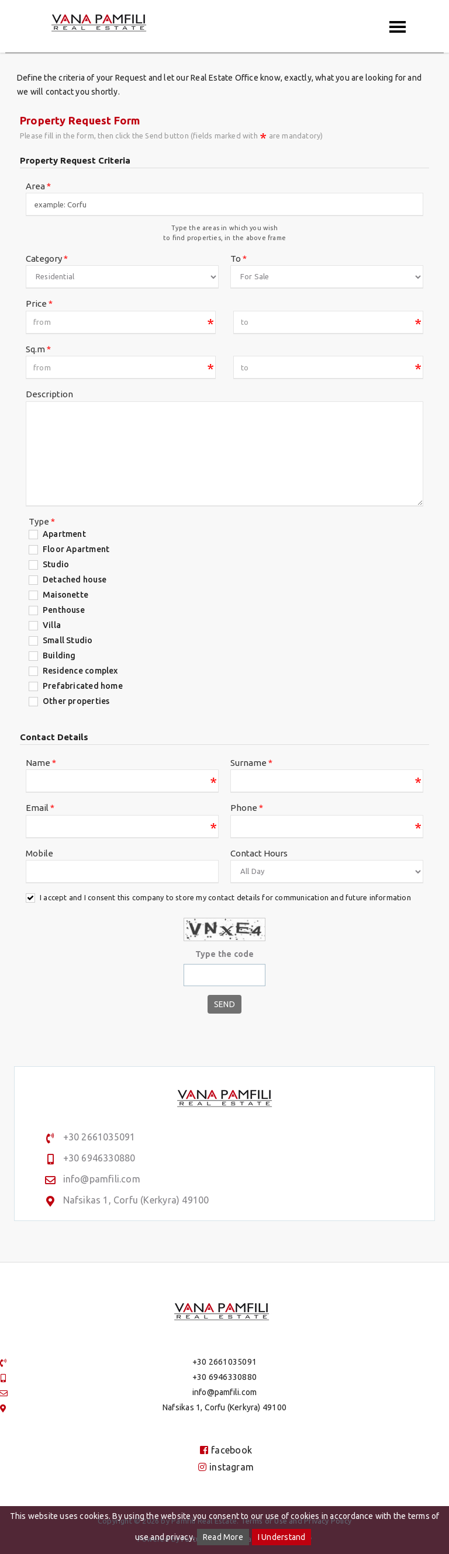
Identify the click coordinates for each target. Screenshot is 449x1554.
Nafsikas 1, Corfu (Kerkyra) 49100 (136, 1200)
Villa (52, 625)
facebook (226, 1450)
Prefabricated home (83, 686)
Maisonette (65, 594)
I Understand (282, 1537)
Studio (56, 564)
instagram (226, 1467)
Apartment (64, 534)
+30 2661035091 (99, 1137)
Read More (223, 1537)
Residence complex (80, 670)
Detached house (74, 579)
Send (224, 1004)
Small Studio (68, 640)
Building (59, 655)
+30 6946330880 (99, 1158)
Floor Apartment (76, 549)
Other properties (76, 701)
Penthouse (64, 610)
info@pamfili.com (101, 1179)
